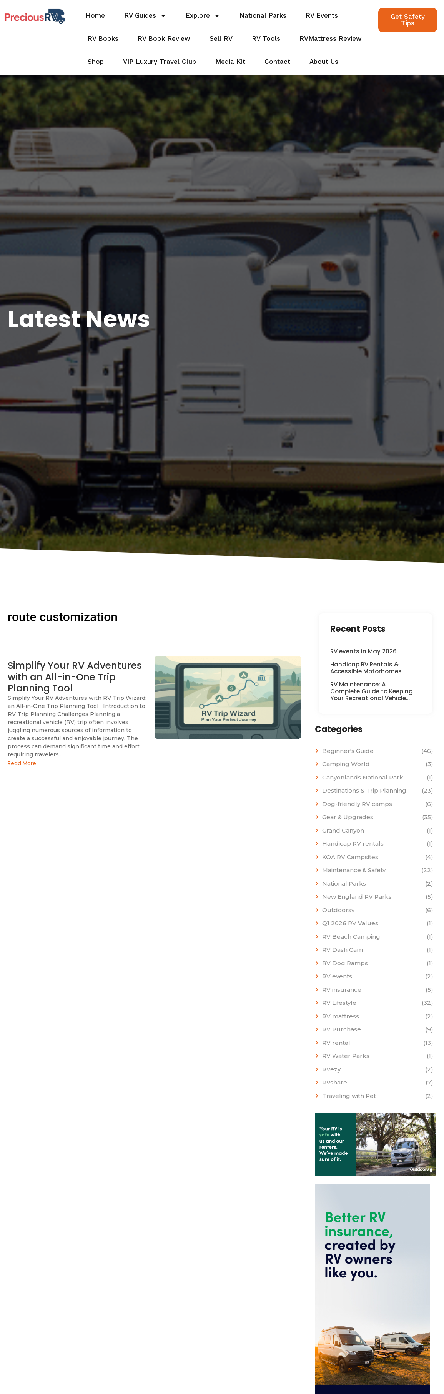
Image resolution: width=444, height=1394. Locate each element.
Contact (277, 61)
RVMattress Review (330, 38)
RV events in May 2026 (363, 651)
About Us (323, 61)
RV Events (322, 15)
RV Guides (145, 15)
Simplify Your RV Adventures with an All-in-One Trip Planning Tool (77, 677)
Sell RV (221, 38)
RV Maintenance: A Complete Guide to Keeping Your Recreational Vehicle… (371, 691)
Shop (96, 61)
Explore (203, 15)
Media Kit (230, 61)
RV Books (103, 38)
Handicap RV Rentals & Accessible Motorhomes (366, 668)
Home (95, 15)
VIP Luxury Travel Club (159, 61)
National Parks (262, 15)
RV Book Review (164, 38)
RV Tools (266, 38)
